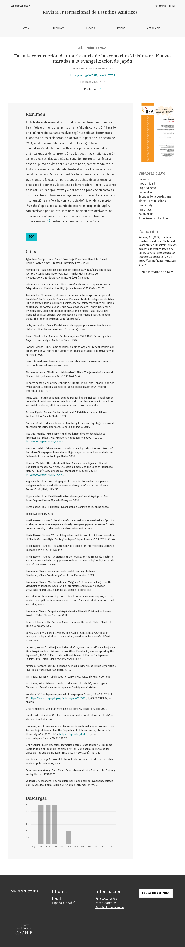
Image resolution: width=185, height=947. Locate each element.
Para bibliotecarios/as (109, 907)
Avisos (121, 28)
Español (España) (22, 5)
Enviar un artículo (155, 893)
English (57, 898)
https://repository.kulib (73, 734)
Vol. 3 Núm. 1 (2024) (92, 48)
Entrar (172, 6)
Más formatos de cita (156, 272)
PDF (31, 236)
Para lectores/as (106, 898)
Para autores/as (106, 903)
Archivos (58, 28)
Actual (26, 28)
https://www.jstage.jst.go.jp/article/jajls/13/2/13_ (58, 698)
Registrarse (160, 6)
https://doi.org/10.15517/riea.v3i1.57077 (92, 75)
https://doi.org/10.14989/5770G (44, 441)
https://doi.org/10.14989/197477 (44, 474)
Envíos (90, 28)
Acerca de (153, 28)
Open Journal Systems (23, 891)
